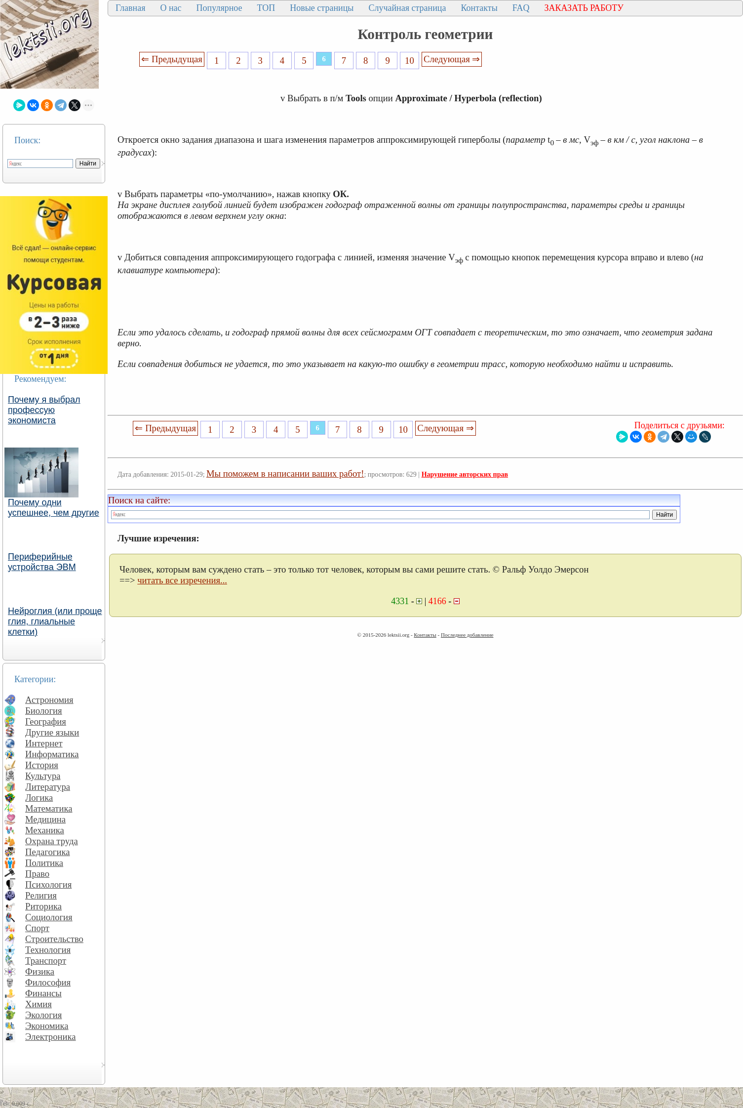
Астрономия (49, 700)
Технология (48, 949)
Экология (43, 1015)
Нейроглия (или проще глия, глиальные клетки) (55, 621)
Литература (47, 786)
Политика (44, 863)
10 (409, 60)
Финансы (43, 993)
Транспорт (45, 960)
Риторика (43, 906)
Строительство (54, 939)
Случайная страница (407, 8)
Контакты (479, 8)
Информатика (52, 754)
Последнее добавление (467, 635)
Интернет (44, 743)
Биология (43, 710)
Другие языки (52, 732)
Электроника (50, 1036)
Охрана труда (51, 841)
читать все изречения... (182, 580)
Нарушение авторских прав (465, 474)
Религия (41, 895)
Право (37, 873)
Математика (49, 808)
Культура (43, 776)
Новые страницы (321, 8)
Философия (48, 982)
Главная (130, 8)
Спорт (37, 928)
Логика (39, 797)
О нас (170, 8)
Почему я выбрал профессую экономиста (44, 410)
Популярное (219, 8)
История (41, 765)
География (45, 721)
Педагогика (47, 852)
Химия (38, 1004)
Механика (44, 830)
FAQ (521, 8)
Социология (49, 917)
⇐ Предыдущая (171, 59)
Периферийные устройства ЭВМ (42, 562)
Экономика (47, 1026)
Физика (39, 971)
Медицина (45, 819)
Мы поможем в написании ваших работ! (285, 473)
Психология (48, 884)
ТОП (266, 8)
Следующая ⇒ (452, 59)
